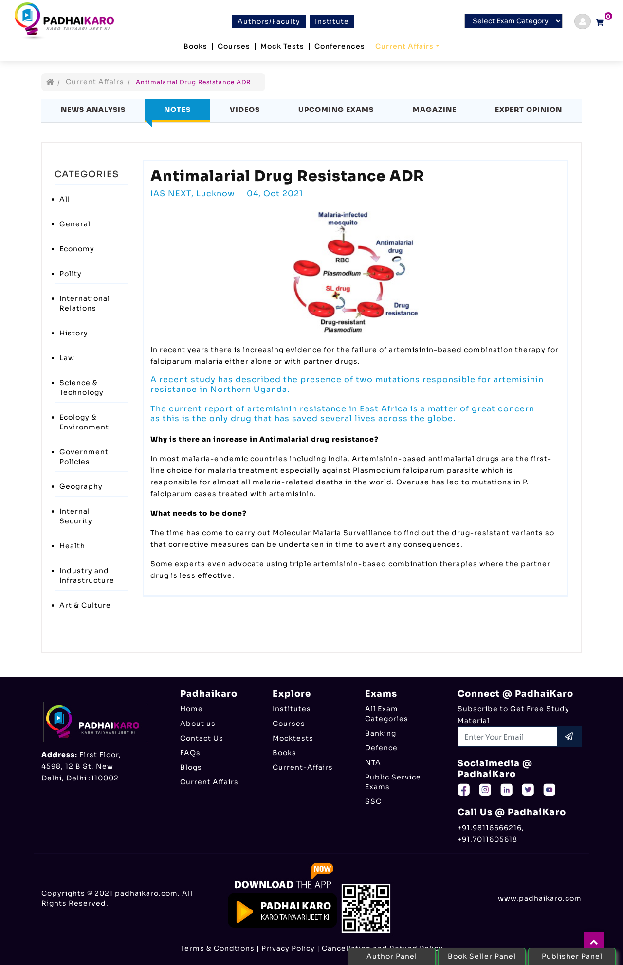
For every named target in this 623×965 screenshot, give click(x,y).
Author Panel (391, 956)
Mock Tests (282, 46)
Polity (70, 273)
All (64, 199)
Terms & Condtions (218, 948)
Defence (381, 747)
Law (66, 357)
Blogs (191, 767)
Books (195, 46)
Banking (380, 733)
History (73, 333)
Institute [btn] (332, 21)
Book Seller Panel (482, 956)
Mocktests (293, 738)
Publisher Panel (572, 956)
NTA (373, 762)
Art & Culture (85, 605)
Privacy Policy (288, 948)
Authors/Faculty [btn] (269, 21)
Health (72, 545)
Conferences (339, 46)
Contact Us (201, 738)
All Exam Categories (386, 714)
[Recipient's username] (507, 736)
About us (198, 723)
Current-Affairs (303, 767)
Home (191, 709)
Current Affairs (404, 46)
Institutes (292, 709)
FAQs (190, 752)
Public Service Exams (393, 782)
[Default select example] (513, 21)
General (75, 224)
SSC (373, 801)
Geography (81, 486)
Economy (76, 248)
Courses (234, 46)
